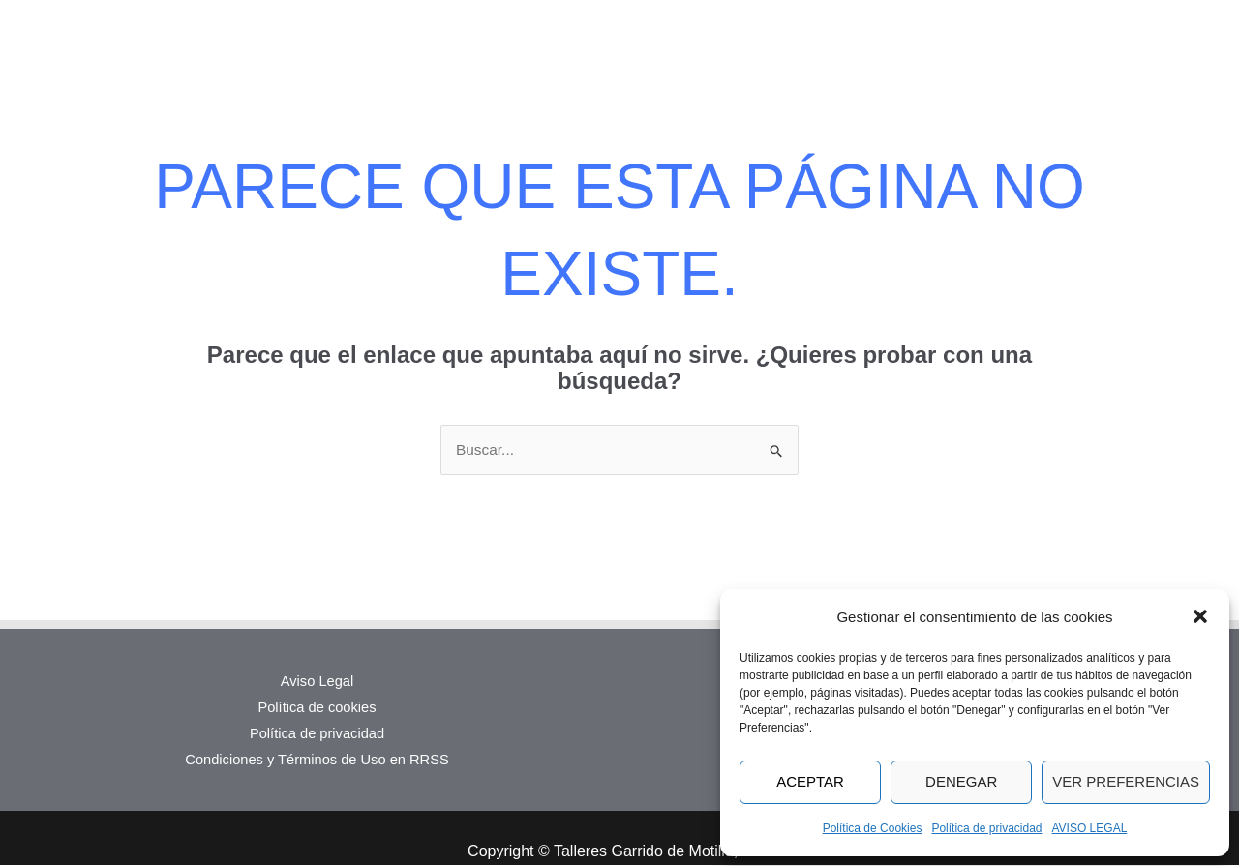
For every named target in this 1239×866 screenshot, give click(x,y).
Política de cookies (317, 708)
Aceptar (810, 781)
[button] (1200, 616)
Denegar (961, 781)
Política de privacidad (986, 828)
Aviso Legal (316, 681)
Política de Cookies (872, 828)
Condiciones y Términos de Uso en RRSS (317, 760)
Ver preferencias (1125, 781)
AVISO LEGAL (1090, 828)
